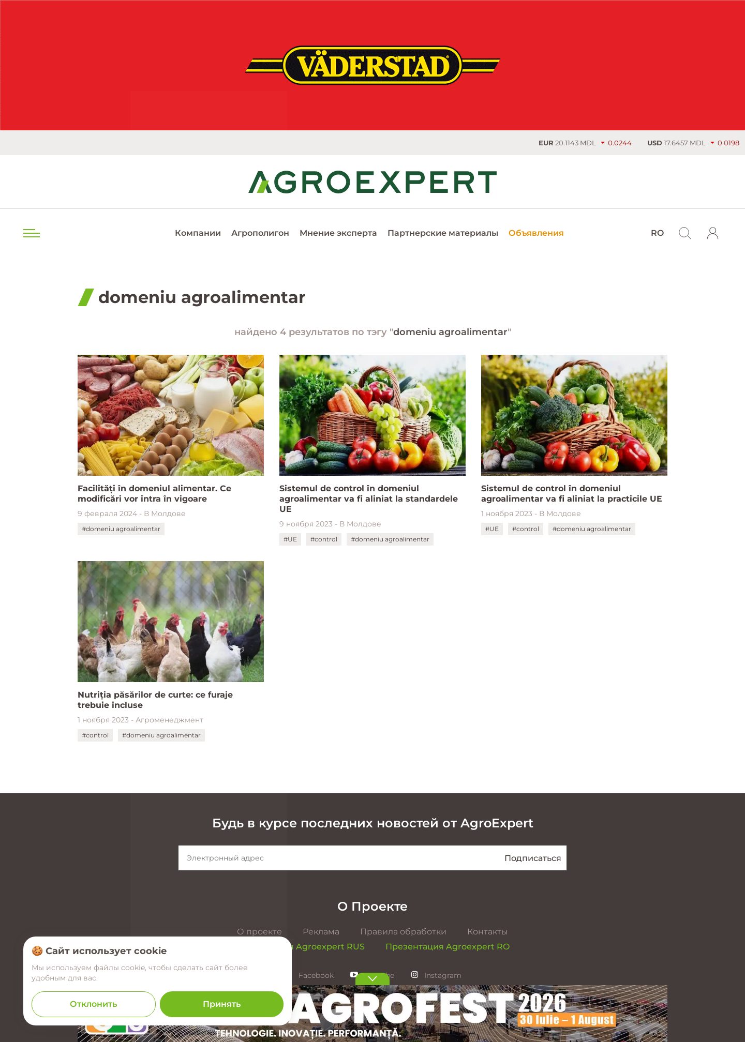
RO (657, 233)
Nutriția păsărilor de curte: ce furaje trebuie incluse (155, 700)
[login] (713, 233)
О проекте (259, 932)
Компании (198, 233)
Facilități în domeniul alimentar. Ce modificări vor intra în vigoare (154, 494)
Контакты (487, 932)
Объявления (536, 233)
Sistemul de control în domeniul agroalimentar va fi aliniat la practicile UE (571, 494)
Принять (222, 1004)
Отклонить (93, 1004)
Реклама (321, 932)
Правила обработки (403, 932)
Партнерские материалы (443, 233)
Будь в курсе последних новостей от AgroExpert (372, 823)
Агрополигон (260, 233)
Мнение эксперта (338, 233)
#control (323, 539)
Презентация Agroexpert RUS (300, 947)
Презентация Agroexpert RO (447, 947)
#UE (290, 539)
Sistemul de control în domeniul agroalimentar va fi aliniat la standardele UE (368, 499)
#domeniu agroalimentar (121, 529)
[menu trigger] (30, 233)
